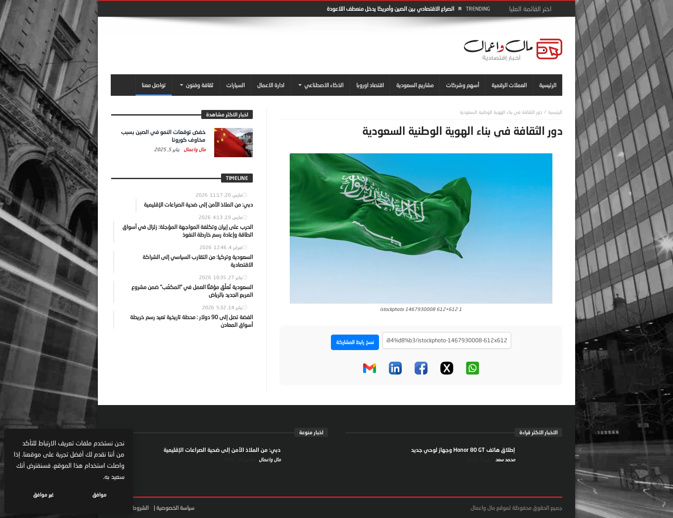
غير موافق (43, 494)
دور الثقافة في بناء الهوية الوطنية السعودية (501, 112)
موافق (99, 494)
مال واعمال (194, 149)
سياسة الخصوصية (175, 507)
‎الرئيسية (555, 112)
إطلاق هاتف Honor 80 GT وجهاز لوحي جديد (463, 449)
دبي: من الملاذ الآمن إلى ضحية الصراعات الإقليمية (222, 449)
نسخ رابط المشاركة (355, 342)
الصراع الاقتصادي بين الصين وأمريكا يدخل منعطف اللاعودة (390, 8)
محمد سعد (504, 459)
